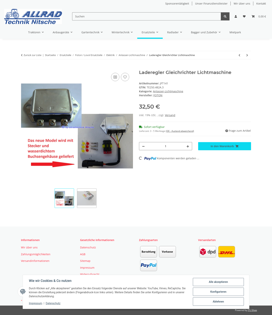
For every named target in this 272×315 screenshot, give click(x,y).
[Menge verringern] (143, 146)
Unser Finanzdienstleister (211, 3)
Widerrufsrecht (89, 274)
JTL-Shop (252, 310)
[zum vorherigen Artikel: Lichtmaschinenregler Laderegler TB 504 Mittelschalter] (239, 55)
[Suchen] (146, 16)
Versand (170, 115)
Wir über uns (242, 3)
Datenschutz (53, 303)
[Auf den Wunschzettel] (125, 77)
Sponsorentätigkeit (177, 3)
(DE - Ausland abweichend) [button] (180, 131)
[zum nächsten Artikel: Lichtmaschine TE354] (247, 55)
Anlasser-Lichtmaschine (168, 91)
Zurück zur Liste (32, 55)
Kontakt (261, 3)
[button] (236, 16)
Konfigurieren (218, 291)
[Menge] (165, 146)
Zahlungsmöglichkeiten (35, 254)
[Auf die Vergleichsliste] (115, 77)
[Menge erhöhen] (188, 146)
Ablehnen (218, 301)
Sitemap (85, 261)
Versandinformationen (35, 261)
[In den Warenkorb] (24, 68)
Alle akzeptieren (218, 281)
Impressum (35, 303)
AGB (82, 254)
